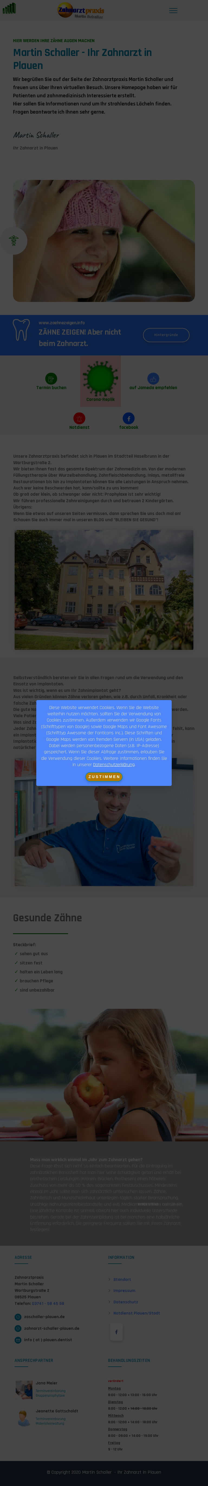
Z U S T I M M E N (104, 777)
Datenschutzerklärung (114, 764)
